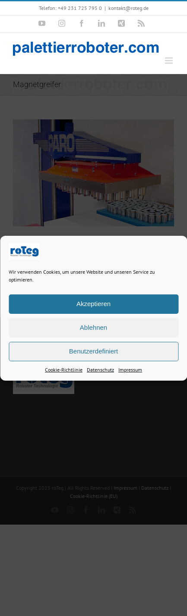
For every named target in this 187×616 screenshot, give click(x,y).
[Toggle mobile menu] (169, 60)
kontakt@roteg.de (128, 8)
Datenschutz (100, 370)
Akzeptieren (93, 304)
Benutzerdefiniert (93, 352)
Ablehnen (93, 328)
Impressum (130, 370)
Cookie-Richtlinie (63, 370)
